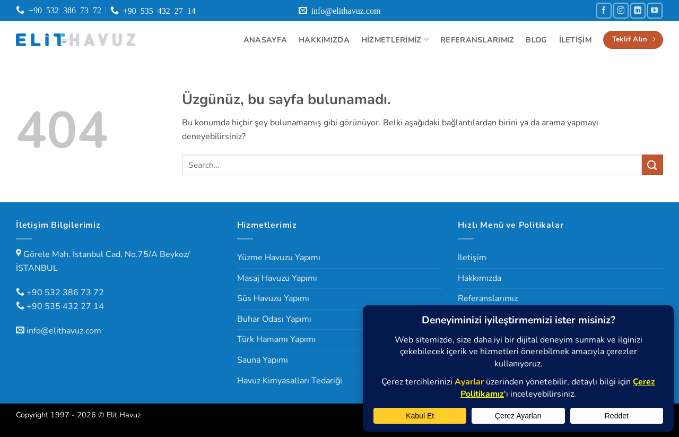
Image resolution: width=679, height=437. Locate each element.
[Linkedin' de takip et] (638, 10)
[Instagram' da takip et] (621, 10)
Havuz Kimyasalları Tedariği (289, 381)
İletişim (575, 40)
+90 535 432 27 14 (65, 306)
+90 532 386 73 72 (65, 292)
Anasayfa (265, 40)
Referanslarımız (477, 40)
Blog (536, 40)
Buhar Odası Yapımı (274, 319)
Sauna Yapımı (262, 360)
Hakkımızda (324, 40)
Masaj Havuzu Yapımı (277, 278)
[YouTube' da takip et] (655, 10)
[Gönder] (652, 165)
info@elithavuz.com (64, 331)
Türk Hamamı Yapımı (276, 339)
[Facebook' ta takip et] (604, 10)
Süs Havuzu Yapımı (273, 298)
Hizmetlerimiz (395, 40)
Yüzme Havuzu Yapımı (278, 257)
